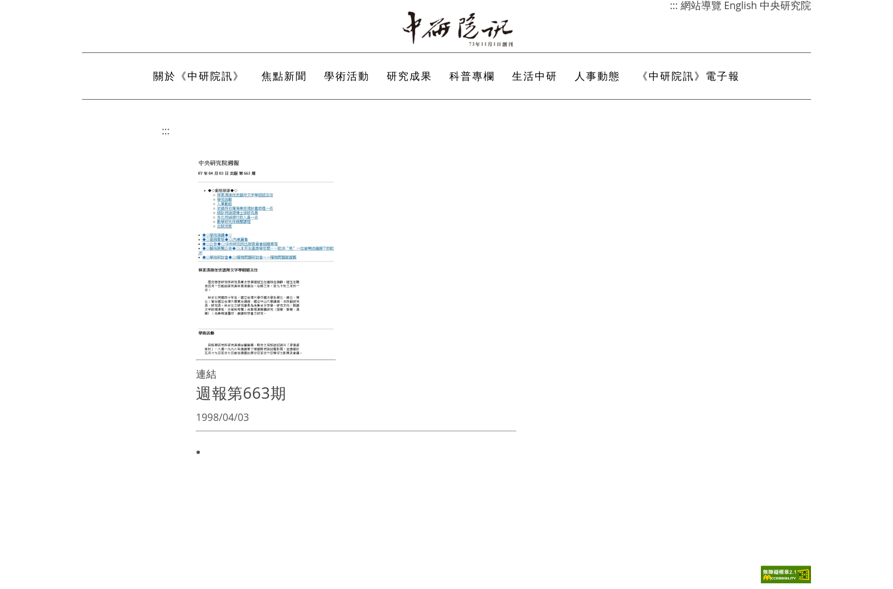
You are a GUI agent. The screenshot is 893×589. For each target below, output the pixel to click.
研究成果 (409, 76)
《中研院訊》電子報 (688, 76)
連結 (206, 374)
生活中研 (535, 76)
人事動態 (597, 76)
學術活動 (347, 76)
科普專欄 (472, 76)
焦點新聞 (284, 76)
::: (166, 130)
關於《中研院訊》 (198, 76)
